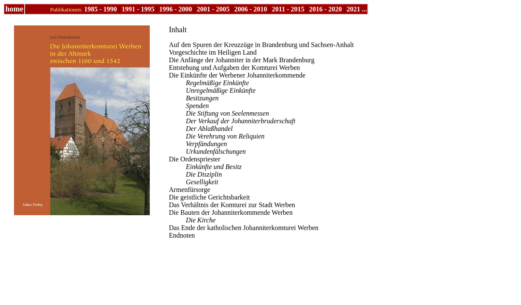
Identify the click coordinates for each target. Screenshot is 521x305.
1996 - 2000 (175, 9)
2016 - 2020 (325, 9)
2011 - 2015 (288, 9)
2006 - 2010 (250, 9)
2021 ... (357, 9)
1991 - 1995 (138, 9)
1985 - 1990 (100, 9)
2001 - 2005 (213, 9)
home (14, 9)
